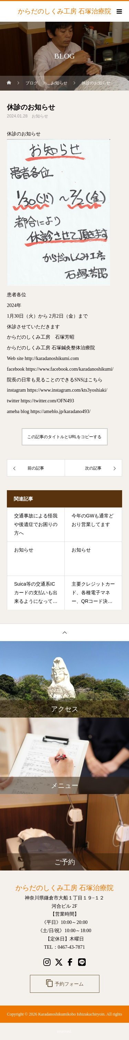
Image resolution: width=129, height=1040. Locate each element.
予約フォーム (64, 983)
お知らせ (40, 116)
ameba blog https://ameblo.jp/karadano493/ (48, 411)
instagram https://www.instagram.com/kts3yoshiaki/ (57, 390)
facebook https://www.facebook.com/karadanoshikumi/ (60, 369)
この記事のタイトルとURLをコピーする (64, 436)
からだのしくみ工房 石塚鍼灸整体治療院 (51, 347)
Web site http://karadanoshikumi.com (43, 358)
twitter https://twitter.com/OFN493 (40, 400)
